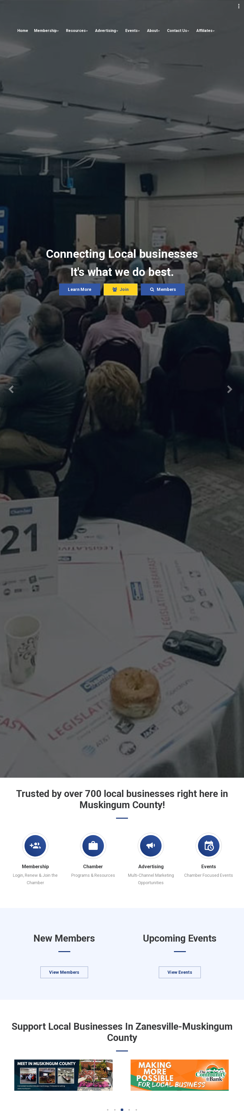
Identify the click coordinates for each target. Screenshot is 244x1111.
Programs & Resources (93, 875)
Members (163, 289)
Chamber (93, 866)
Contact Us (177, 30)
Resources (76, 30)
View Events (180, 972)
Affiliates (204, 30)
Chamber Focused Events (208, 875)
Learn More (80, 289)
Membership (45, 30)
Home (22, 30)
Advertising (105, 30)
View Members (64, 972)
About (152, 30)
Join (120, 289)
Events (131, 30)
